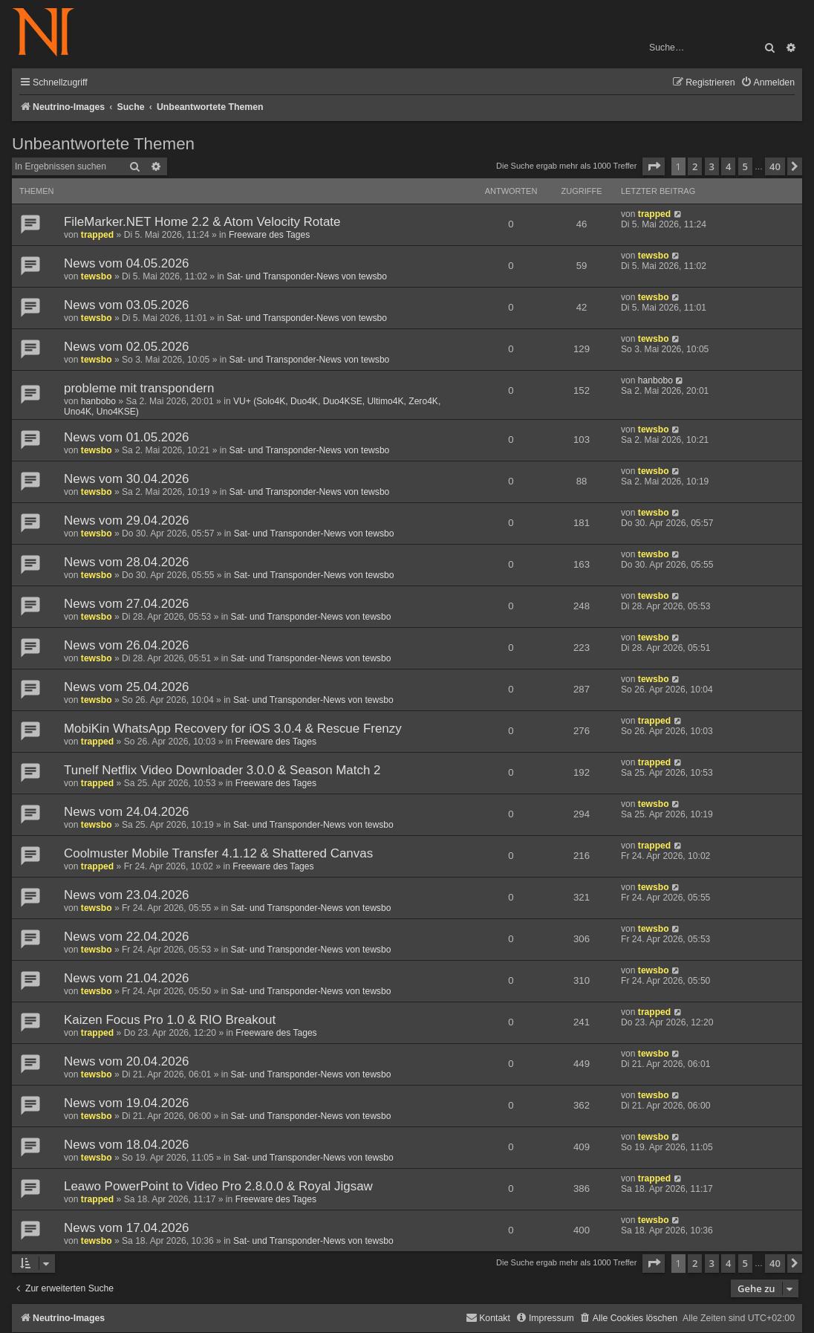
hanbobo (98, 401)
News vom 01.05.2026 (126, 437)
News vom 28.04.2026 (126, 562)
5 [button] (745, 166)
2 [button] (694, 166)
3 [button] (711, 166)
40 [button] (775, 166)
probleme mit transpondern (139, 388)
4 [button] (728, 166)
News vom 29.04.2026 (126, 520)
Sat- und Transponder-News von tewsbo (307, 276)
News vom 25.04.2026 (126, 687)
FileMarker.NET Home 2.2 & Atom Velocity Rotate (202, 222)
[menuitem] (767, 83)
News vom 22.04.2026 (126, 937)
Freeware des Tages (269, 235)
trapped (97, 235)
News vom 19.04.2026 (126, 1103)
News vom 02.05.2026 (126, 347)
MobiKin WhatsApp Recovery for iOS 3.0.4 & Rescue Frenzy (233, 728)
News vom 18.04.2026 (126, 1145)
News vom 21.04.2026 (126, 978)
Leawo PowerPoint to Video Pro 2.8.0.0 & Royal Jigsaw (218, 1186)
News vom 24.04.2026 (126, 812)
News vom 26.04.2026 (126, 645)
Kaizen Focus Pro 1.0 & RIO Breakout (170, 1020)
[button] (653, 166)
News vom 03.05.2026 (126, 305)
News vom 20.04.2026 (126, 1061)
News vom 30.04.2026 (126, 479)
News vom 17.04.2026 (126, 1228)
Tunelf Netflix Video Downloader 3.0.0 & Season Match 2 (222, 770)
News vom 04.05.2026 (126, 263)
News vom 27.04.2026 (126, 604)
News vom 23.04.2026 (126, 895)
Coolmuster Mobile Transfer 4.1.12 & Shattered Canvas (218, 853)
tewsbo (96, 276)
